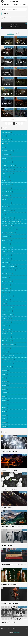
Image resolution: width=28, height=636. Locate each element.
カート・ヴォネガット (7, 184)
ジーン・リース (6, 262)
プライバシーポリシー (12, 628)
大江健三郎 (5, 381)
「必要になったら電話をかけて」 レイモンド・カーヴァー (20, 114)
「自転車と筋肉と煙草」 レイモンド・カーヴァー (21, 62)
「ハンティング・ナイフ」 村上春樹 (9, 470)
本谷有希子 (5, 404)
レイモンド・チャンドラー (8, 359)
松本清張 (5, 415)
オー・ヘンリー (6, 177)
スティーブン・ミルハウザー (9, 270)
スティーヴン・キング (7, 273)
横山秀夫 (5, 419)
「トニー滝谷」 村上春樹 (6, 545)
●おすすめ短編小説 (7, 132)
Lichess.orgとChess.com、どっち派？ (9, 489)
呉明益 (4, 378)
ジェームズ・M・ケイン (8, 225)
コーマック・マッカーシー (8, 210)
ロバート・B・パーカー (8, 363)
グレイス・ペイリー (7, 203)
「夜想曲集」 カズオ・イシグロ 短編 (9, 603)
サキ (4, 214)
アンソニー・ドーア (7, 158)
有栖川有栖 (5, 400)
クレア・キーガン (6, 195)
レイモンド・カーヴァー (9, 47)
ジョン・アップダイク (7, 251)
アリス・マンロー (6, 154)
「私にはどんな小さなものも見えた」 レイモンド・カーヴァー (7, 103)
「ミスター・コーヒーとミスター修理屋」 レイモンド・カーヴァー (21, 52)
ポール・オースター (7, 322)
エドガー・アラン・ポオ (8, 173)
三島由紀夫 (5, 370)
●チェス (4, 136)
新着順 (10, 33)
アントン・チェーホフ (7, 162)
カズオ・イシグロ (6, 180)
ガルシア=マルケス (7, 188)
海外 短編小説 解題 (14, 1)
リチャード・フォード (7, 340)
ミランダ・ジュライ (7, 333)
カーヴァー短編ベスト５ (15, 4)
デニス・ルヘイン (6, 285)
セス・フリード (6, 277)
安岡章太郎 (5, 385)
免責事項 (2, 628)
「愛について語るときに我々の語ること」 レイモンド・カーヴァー (21, 42)
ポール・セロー (6, 326)
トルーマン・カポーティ (8, 296)
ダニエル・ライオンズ (7, 281)
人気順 (17, 33)
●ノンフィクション (7, 139)
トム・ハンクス (6, 292)
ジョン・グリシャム (7, 255)
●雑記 (4, 147)
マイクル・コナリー (7, 329)
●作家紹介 (5, 143)
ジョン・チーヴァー (7, 259)
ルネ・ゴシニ (6, 352)
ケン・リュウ (6, 206)
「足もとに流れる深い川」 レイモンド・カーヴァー (21, 93)
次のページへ (14, 119)
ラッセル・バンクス (7, 337)
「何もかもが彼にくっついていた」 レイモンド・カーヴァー (7, 62)
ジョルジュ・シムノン (7, 247)
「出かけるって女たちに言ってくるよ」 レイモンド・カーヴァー (21, 83)
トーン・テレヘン (6, 299)
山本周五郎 (5, 393)
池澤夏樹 (5, 422)
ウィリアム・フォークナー (8, 169)
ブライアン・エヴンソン (8, 314)
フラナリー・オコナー (7, 311)
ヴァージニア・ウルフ (7, 367)
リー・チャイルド (6, 348)
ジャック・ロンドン (7, 240)
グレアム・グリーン (7, 199)
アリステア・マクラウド (8, 151)
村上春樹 (5, 407)
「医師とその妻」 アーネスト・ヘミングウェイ (11, 526)
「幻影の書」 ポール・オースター (8, 622)
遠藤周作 (5, 426)
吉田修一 (5, 374)
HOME (4, 9)
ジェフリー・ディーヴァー (8, 218)
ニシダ (4, 303)
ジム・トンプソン (6, 236)
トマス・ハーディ (6, 288)
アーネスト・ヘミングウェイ (9, 165)
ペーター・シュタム (7, 318)
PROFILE (24, 4)
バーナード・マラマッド (8, 307)
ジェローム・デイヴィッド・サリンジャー (11, 221)
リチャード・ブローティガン (9, 344)
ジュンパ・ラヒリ (6, 244)
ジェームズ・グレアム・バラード (10, 229)
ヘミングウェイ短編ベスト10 (5, 4)
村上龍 (4, 411)
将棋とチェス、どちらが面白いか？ (9, 584)
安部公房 (5, 389)
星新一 (4, 396)
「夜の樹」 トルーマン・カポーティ (9, 451)
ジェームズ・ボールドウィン (9, 232)
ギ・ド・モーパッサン (7, 192)
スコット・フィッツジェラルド (9, 266)
